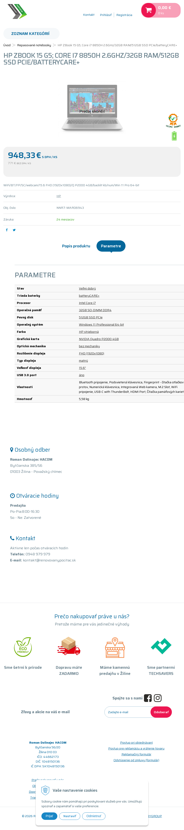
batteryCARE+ (89, 295)
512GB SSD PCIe (91, 317)
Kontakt (88, 14)
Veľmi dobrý (87, 288)
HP (58, 195)
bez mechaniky (89, 346)
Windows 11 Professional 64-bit (101, 324)
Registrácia (124, 14)
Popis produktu (76, 246)
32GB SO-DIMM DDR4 (95, 310)
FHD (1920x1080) (91, 353)
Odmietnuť (93, 816)
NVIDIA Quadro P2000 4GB (99, 338)
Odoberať (161, 712)
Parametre (111, 246)
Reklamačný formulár (136, 754)
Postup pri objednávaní (136, 742)
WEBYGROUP (152, 816)
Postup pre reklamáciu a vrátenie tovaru (136, 748)
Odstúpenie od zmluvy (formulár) (136, 760)
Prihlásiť (106, 14)
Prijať (49, 816)
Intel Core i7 (87, 302)
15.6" (82, 367)
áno (81, 374)
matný (83, 360)
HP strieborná (89, 331)
